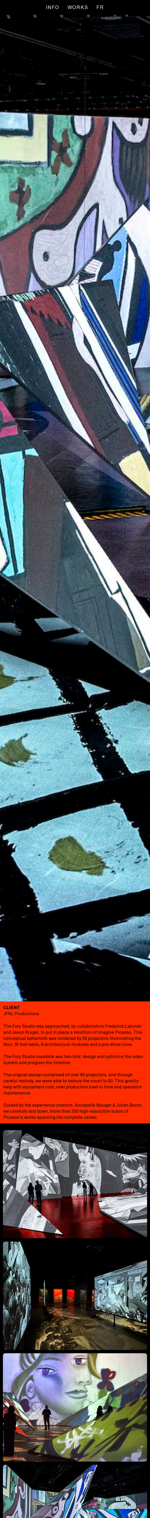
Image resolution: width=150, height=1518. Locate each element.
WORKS (78, 7)
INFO (52, 7)
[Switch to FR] (100, 7)
